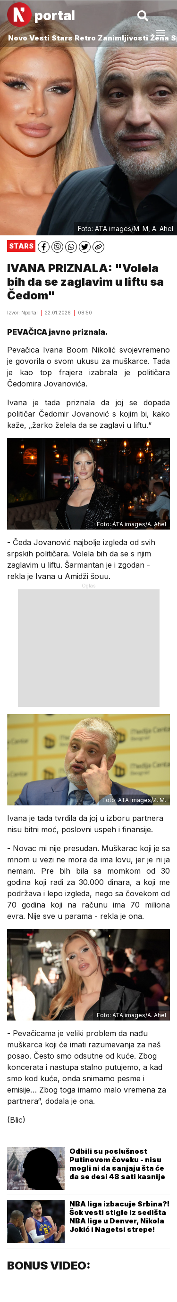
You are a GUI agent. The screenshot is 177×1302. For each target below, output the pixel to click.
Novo (17, 37)
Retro (85, 37)
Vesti (39, 37)
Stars (62, 37)
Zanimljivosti (123, 37)
